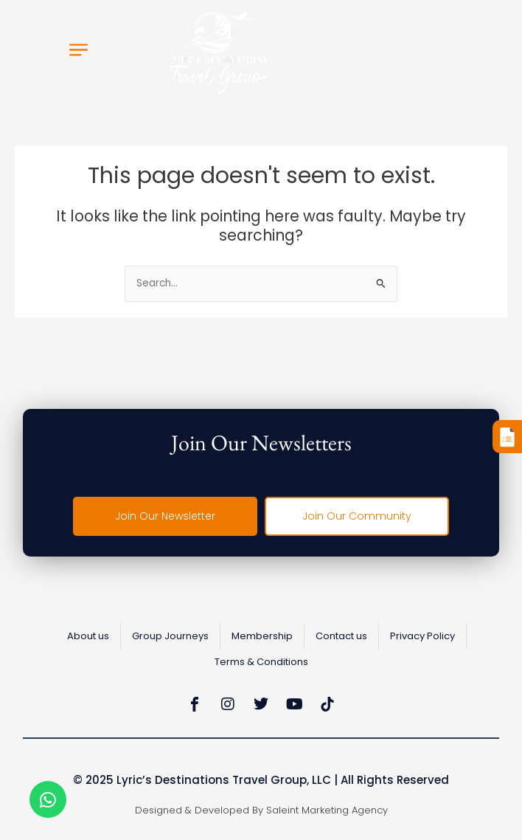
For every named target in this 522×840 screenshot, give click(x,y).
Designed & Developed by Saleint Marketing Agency (261, 810)
